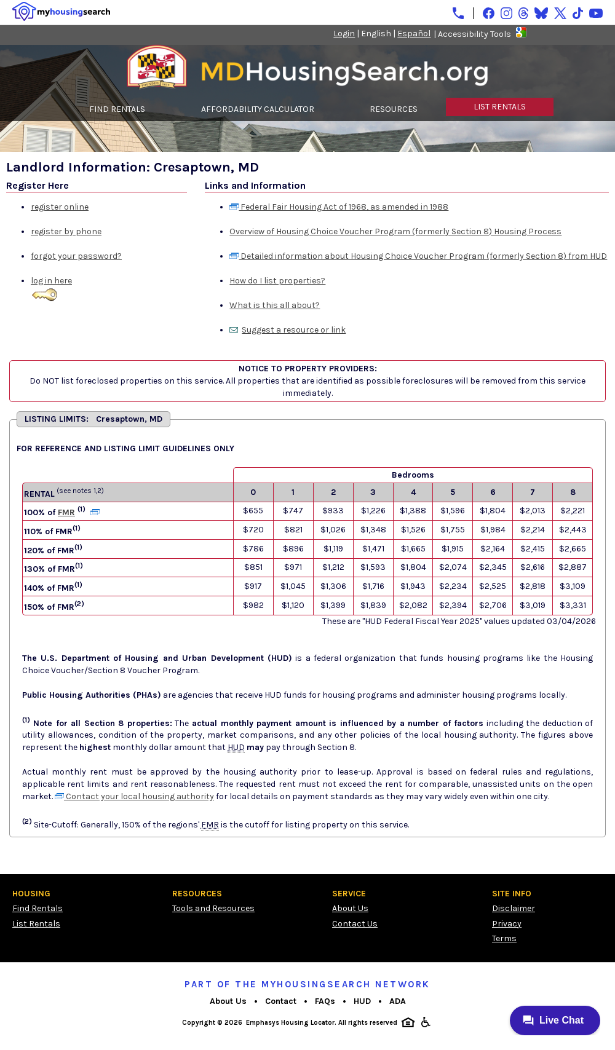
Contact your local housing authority (134, 796)
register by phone (66, 231)
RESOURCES (394, 109)
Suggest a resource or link (294, 330)
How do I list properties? (277, 280)
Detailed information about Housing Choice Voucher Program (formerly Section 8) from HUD (418, 256)
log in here (51, 280)
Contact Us (355, 923)
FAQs (325, 1001)
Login (344, 33)
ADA (397, 1001)
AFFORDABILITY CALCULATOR (257, 109)
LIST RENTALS (500, 106)
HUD (362, 1001)
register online (60, 207)
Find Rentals (37, 908)
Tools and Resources (213, 908)
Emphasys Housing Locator (290, 1023)
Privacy (507, 923)
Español (413, 33)
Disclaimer (513, 908)
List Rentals (36, 923)
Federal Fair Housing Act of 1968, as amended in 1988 (338, 207)
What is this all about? (274, 305)
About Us (350, 908)
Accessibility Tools (474, 34)
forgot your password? (76, 256)
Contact (280, 1001)
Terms (504, 938)
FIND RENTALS (117, 109)
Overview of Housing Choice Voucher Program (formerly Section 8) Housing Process (395, 231)
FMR (66, 512)
